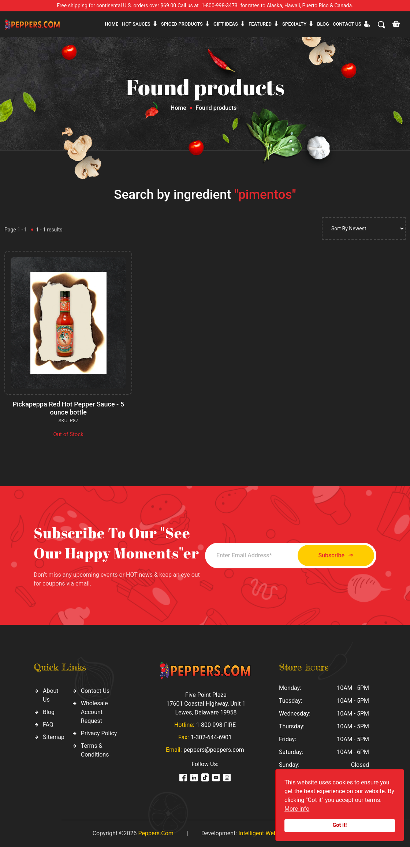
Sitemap (53, 736)
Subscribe (335, 555)
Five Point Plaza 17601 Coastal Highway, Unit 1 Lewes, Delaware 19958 (205, 703)
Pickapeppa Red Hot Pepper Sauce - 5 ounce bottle (68, 408)
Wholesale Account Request (94, 712)
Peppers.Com (155, 833)
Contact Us (95, 690)
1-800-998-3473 (220, 5)
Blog (323, 24)
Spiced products (182, 24)
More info (296, 808)
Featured (260, 24)
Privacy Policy (99, 733)
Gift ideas (225, 24)
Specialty (294, 24)
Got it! (340, 825)
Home (111, 24)
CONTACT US (347, 24)
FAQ (48, 724)
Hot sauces (136, 24)
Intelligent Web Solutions (270, 833)
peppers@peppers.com (214, 749)
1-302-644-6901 (211, 737)
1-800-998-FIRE (216, 724)
